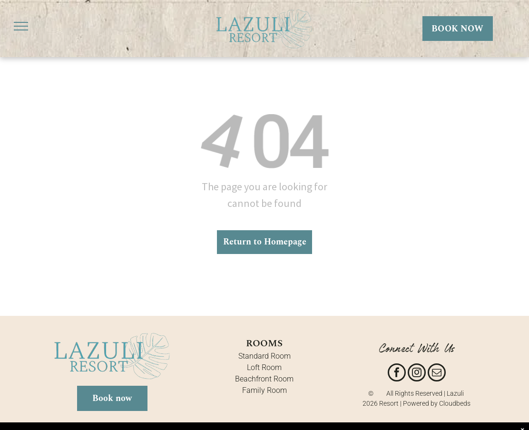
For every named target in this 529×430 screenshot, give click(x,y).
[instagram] (417, 373)
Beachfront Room (264, 378)
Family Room (264, 390)
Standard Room (264, 356)
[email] (437, 373)
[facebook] (397, 373)
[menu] (21, 26)
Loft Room (264, 367)
